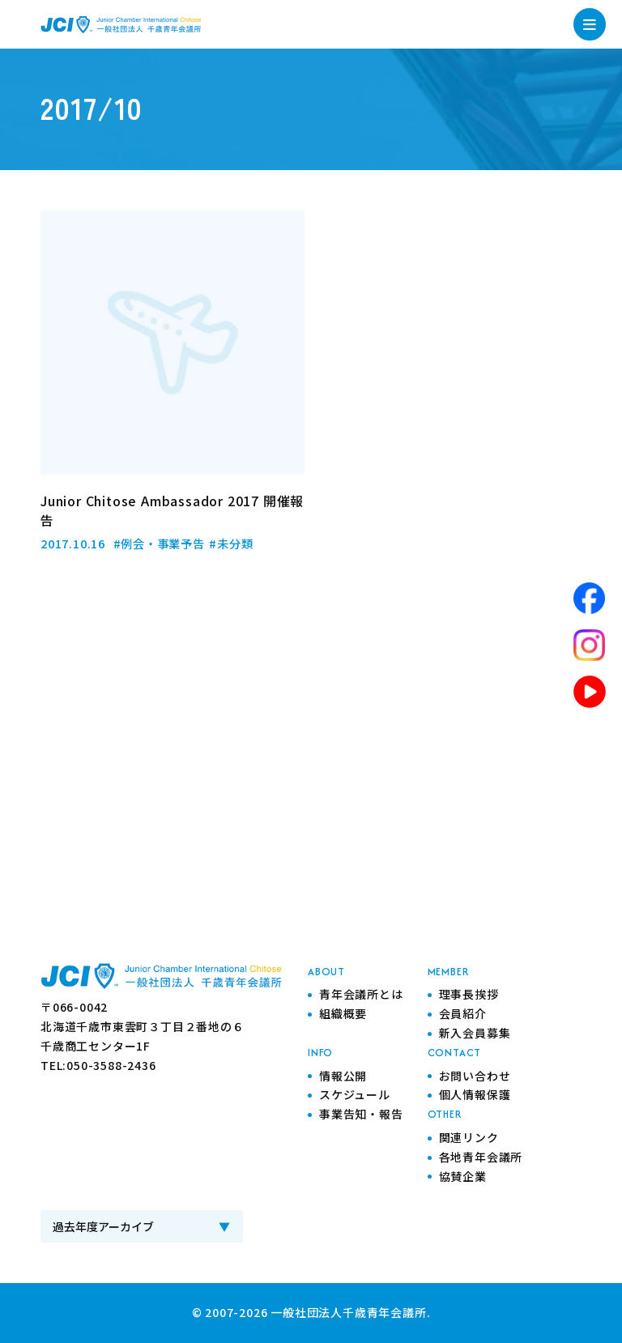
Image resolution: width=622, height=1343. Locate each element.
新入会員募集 (475, 1033)
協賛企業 (463, 1176)
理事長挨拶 (469, 994)
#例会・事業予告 (159, 543)
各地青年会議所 (481, 1157)
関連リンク (469, 1137)
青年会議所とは (361, 994)
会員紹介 (463, 1013)
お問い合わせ (475, 1076)
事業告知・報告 (361, 1114)
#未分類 (231, 543)
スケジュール (354, 1094)
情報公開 (343, 1076)
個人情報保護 (475, 1094)
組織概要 (343, 1013)
